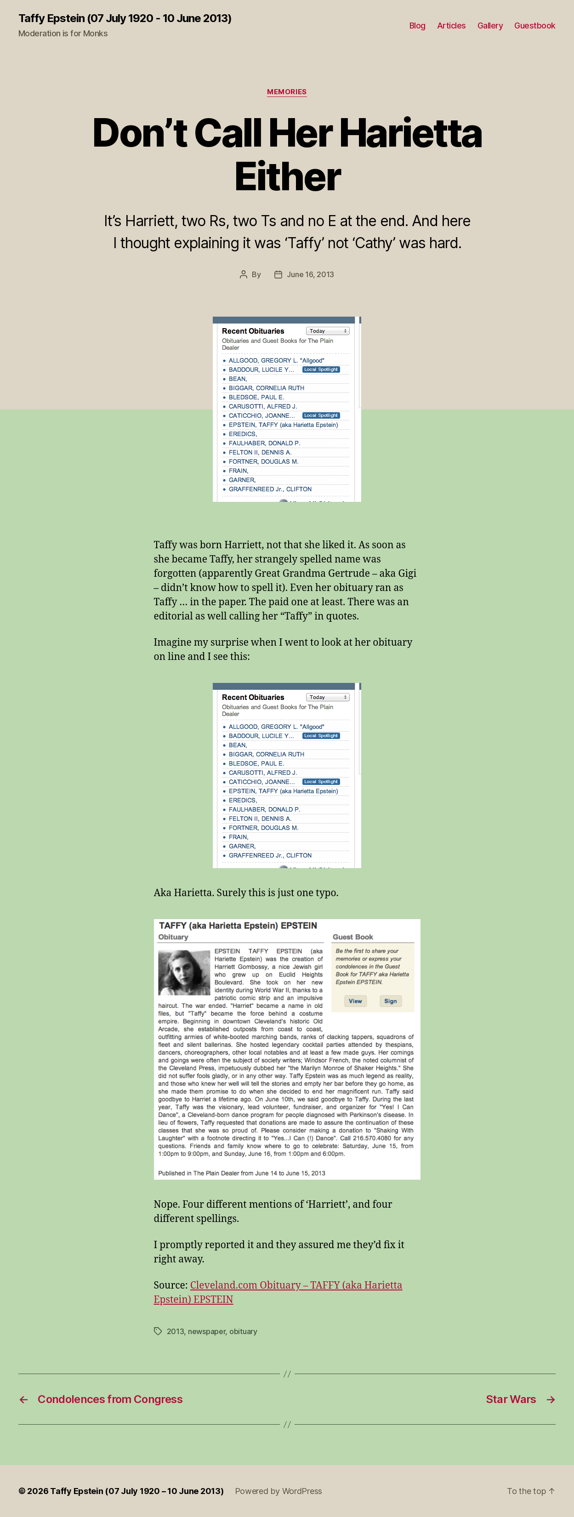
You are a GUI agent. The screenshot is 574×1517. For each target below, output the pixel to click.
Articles (451, 25)
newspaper (207, 1331)
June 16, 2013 (310, 274)
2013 (175, 1331)
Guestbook (535, 25)
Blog (417, 25)
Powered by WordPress (279, 1491)
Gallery (490, 25)
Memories (287, 92)
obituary (243, 1331)
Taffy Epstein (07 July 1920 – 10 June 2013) (136, 1491)
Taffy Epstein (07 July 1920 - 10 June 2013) (125, 18)
